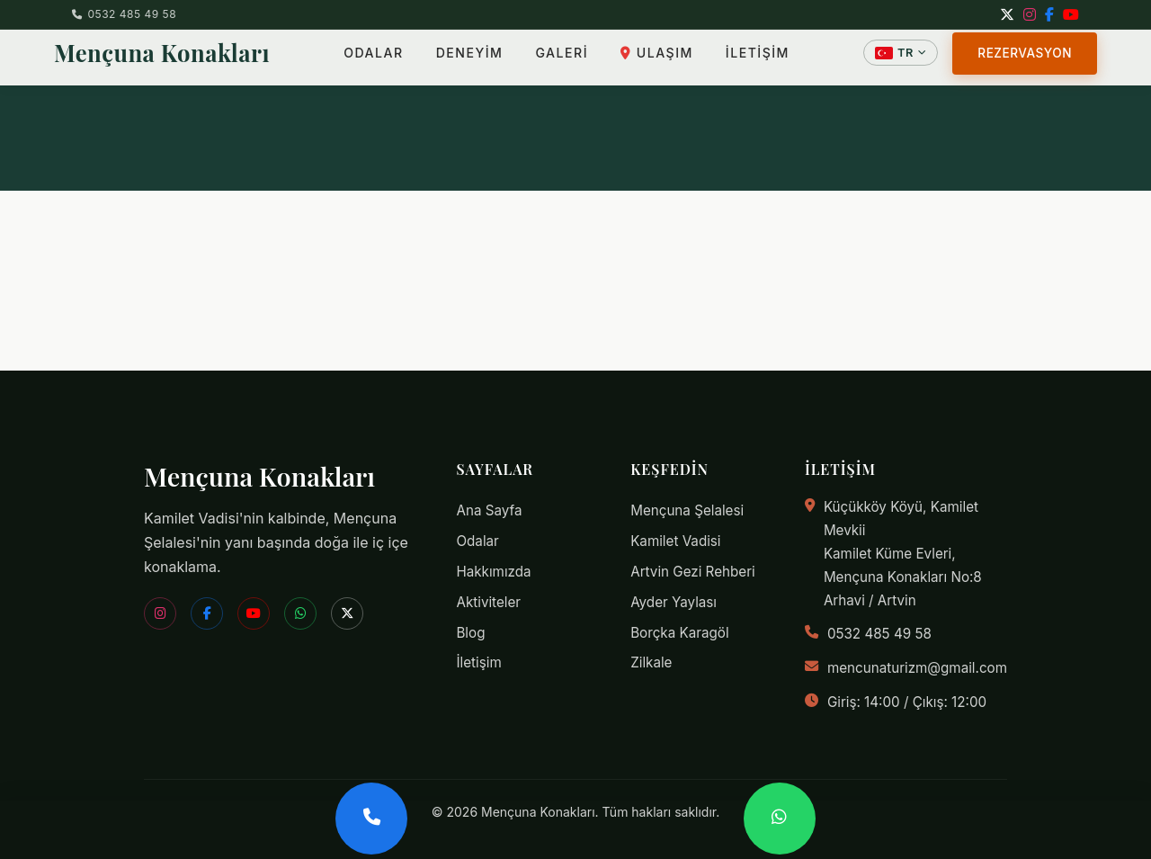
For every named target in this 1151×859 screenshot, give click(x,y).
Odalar (477, 541)
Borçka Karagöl (679, 632)
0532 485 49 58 (124, 14)
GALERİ (561, 58)
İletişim (478, 662)
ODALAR (373, 58)
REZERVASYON (1024, 57)
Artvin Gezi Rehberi (692, 571)
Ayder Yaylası (673, 602)
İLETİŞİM (758, 58)
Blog (470, 632)
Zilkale (651, 662)
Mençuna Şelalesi (687, 510)
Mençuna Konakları (162, 57)
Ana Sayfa (489, 510)
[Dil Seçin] (900, 58)
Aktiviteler (488, 602)
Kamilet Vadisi (675, 541)
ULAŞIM (656, 58)
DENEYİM (470, 58)
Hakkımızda (493, 571)
